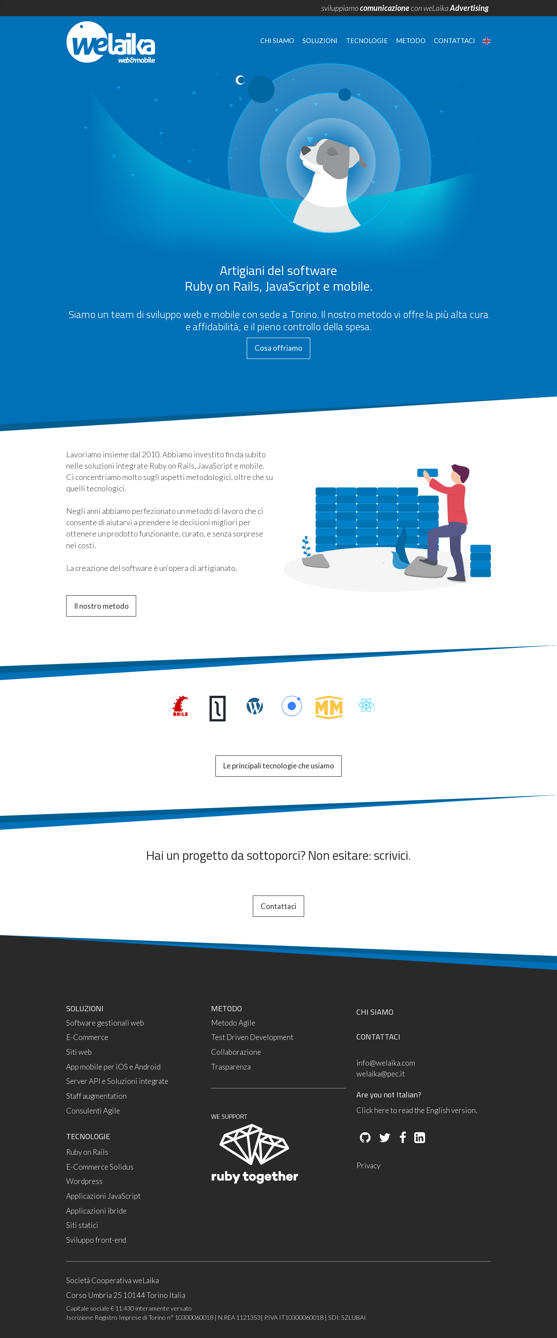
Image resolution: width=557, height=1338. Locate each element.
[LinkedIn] (419, 1138)
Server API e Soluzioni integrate (117, 1081)
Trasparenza (231, 1066)
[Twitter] (384, 1138)
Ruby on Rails (87, 1152)
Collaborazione (236, 1051)
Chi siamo (277, 40)
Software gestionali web (105, 1022)
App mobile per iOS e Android (113, 1066)
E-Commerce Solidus (100, 1166)
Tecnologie (367, 40)
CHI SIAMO (374, 1012)
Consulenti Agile (93, 1110)
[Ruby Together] (254, 1181)
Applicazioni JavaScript (103, 1196)
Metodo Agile (233, 1022)
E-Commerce (87, 1037)
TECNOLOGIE (88, 1136)
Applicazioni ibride (96, 1210)
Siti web (79, 1051)
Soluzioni (320, 40)
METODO (226, 1008)
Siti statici (82, 1225)
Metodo (411, 40)
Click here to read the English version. (416, 1110)
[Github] (365, 1138)
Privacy (368, 1165)
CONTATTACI (378, 1037)
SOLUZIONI (85, 1008)
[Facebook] (401, 1138)
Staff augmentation (96, 1095)
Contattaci (454, 40)
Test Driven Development (252, 1037)
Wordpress (84, 1181)
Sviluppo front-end (96, 1239)
